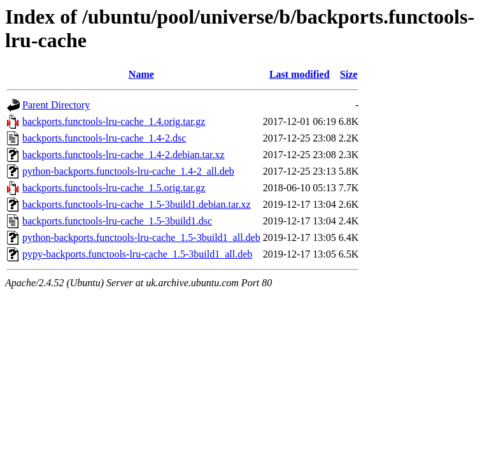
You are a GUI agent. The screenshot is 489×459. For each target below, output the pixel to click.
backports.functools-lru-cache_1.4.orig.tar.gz (113, 121)
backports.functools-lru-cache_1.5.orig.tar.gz (113, 187)
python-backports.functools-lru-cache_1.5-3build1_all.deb (141, 237)
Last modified (299, 74)
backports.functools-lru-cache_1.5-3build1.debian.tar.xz (136, 204)
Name (141, 74)
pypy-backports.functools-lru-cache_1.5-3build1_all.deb (137, 254)
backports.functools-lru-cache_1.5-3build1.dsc (117, 220)
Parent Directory (56, 104)
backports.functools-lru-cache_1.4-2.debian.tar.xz (123, 154)
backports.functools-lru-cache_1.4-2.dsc (104, 138)
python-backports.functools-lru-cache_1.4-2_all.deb (128, 171)
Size (349, 74)
